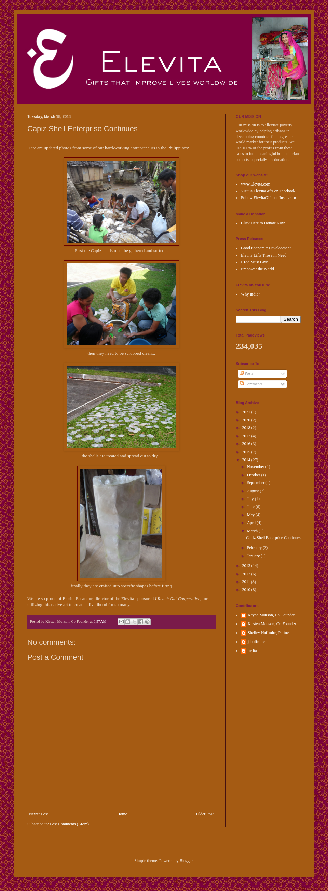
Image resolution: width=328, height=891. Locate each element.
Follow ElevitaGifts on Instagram (268, 197)
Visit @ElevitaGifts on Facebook (268, 191)
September (256, 482)
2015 (246, 452)
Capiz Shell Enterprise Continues (273, 537)
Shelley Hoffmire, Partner (269, 632)
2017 (246, 436)
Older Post (205, 814)
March (253, 531)
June (251, 506)
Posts (246, 373)
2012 (246, 574)
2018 (246, 427)
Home (122, 814)
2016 (246, 443)
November (256, 466)
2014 (246, 459)
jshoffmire (256, 641)
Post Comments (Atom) (69, 824)
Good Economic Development (266, 248)
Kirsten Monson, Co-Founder (272, 623)
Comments (251, 384)
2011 (246, 581)
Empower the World (257, 268)
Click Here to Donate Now (263, 223)
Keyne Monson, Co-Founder (271, 615)
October (254, 474)
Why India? (250, 294)
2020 (246, 419)
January (254, 555)
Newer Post (38, 814)
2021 (246, 412)
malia (252, 650)
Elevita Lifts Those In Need (263, 255)
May (251, 514)
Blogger (186, 860)
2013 (246, 565)
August (253, 491)
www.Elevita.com (255, 184)
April (252, 522)
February (255, 547)
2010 (246, 589)
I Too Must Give (254, 262)
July (251, 498)
